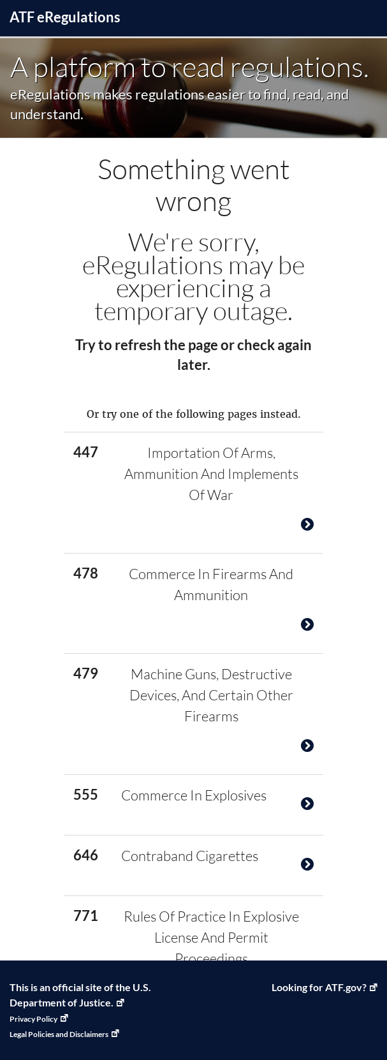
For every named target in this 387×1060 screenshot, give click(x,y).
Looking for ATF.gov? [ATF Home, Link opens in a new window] (319, 987)
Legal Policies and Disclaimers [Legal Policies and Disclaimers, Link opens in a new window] (59, 1034)
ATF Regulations (65, 17)
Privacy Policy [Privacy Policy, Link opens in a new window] (33, 1019)
